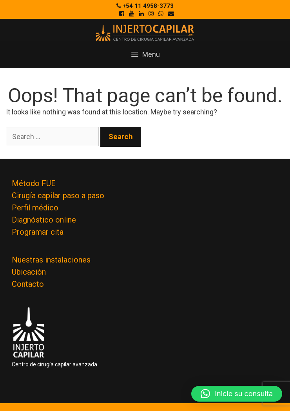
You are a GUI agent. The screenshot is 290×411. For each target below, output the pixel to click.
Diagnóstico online (44, 220)
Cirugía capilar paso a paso (58, 195)
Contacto (28, 284)
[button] (236, 394)
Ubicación (29, 272)
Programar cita (37, 232)
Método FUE (34, 183)
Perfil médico (35, 207)
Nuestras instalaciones (51, 259)
